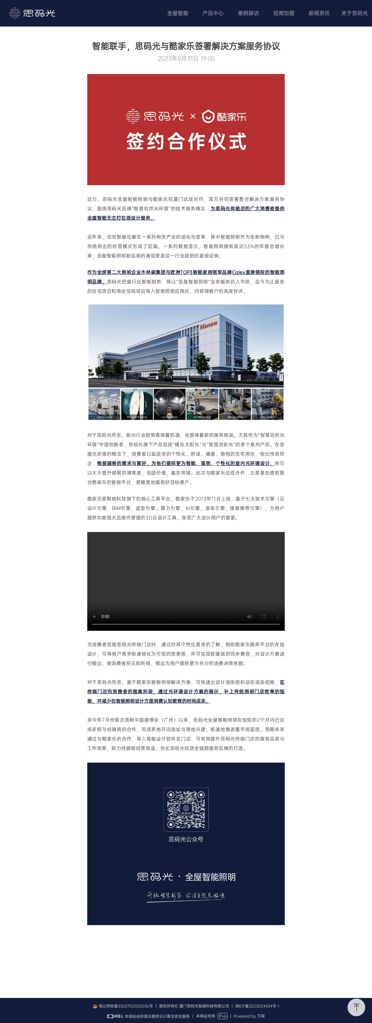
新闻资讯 (319, 13)
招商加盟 (283, 13)
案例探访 (248, 13)
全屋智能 (177, 13)
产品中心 (213, 13)
